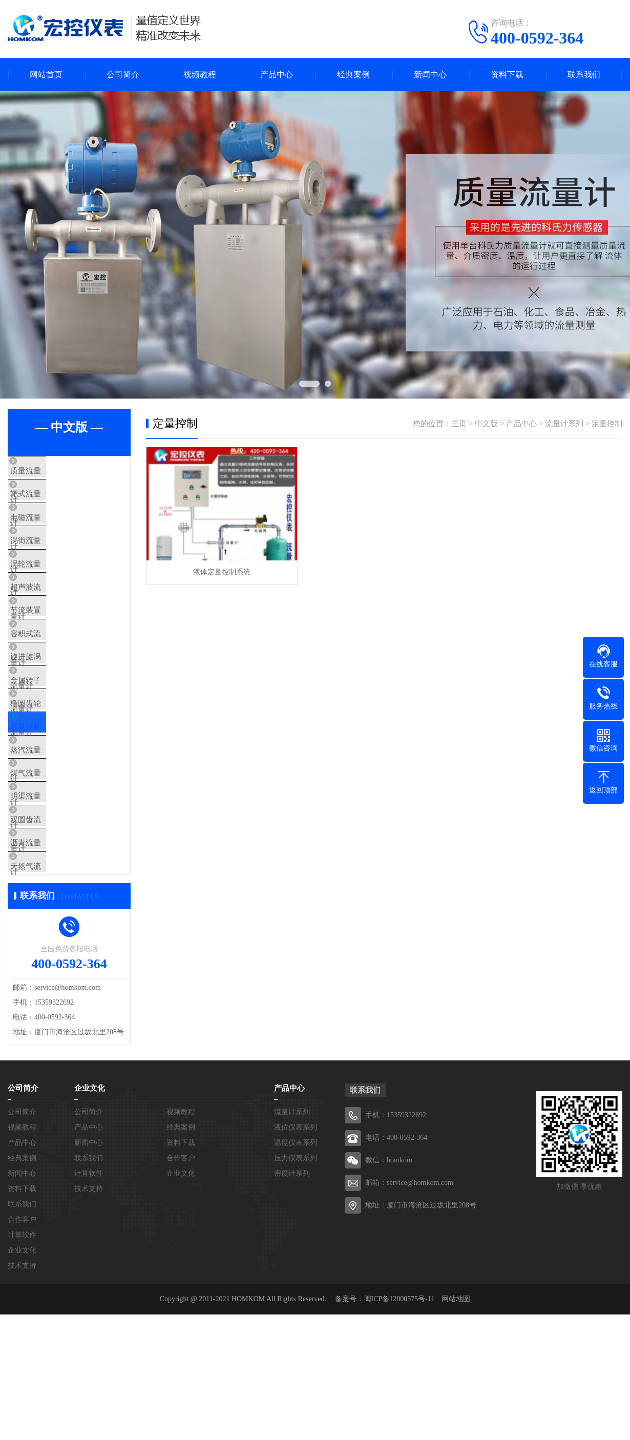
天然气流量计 (55, 985)
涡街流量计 (51, 562)
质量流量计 (51, 471)
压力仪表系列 (295, 1283)
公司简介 (123, 74)
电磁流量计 (51, 532)
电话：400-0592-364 (396, 1263)
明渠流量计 (51, 894)
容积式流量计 (55, 683)
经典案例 (353, 74)
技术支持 (22, 1391)
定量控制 (47, 804)
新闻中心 (430, 74)
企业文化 (22, 1376)
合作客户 (22, 1345)
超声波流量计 (55, 622)
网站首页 (46, 74)
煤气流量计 (51, 864)
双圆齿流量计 (55, 925)
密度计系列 (292, 1299)
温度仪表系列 (295, 1268)
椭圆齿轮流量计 (59, 773)
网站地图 (456, 1424)
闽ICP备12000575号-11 (399, 1424)
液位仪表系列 (295, 1253)
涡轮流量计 (51, 592)
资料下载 (507, 74)
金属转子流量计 (59, 743)
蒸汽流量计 (51, 834)
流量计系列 (564, 424)
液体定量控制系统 (221, 572)
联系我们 (584, 74)
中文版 (486, 424)
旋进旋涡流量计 (59, 713)
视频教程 (199, 74)
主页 (459, 424)
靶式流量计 (51, 501)
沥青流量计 (51, 955)
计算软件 (22, 1360)
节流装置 (47, 653)
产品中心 (276, 74)
